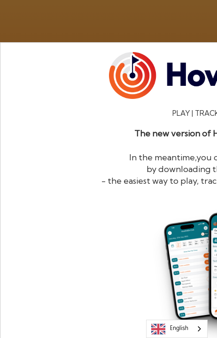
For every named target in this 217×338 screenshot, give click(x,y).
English (169, 329)
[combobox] (177, 329)
